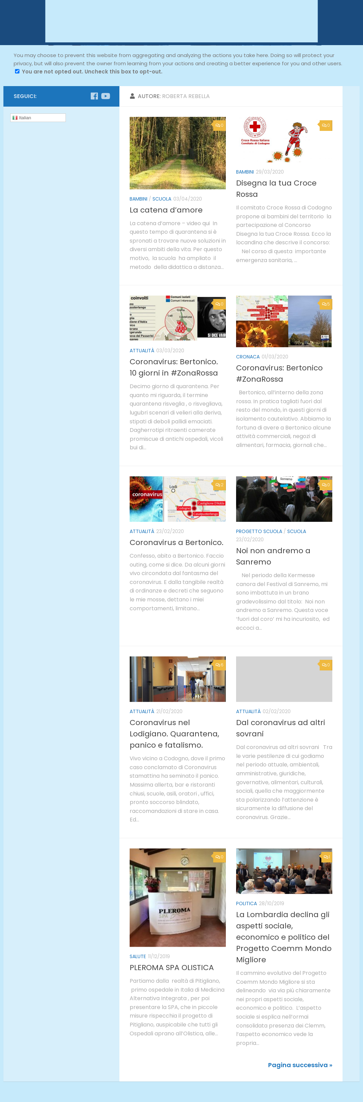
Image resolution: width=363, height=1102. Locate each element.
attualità (142, 350)
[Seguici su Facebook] (94, 96)
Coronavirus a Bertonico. (176, 542)
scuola (162, 198)
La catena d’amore (166, 210)
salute (138, 956)
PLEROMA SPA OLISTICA (172, 967)
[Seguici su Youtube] (105, 96)
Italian (21, 118)
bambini (138, 198)
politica (246, 903)
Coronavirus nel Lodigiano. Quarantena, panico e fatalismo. (174, 733)
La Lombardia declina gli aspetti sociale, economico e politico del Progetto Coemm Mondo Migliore (284, 937)
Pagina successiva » (300, 1065)
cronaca (248, 356)
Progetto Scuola (259, 531)
